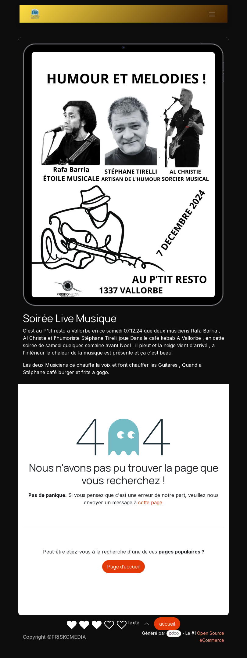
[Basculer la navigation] (212, 13)
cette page (150, 502)
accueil (167, 623)
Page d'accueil (123, 566)
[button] (146, 623)
